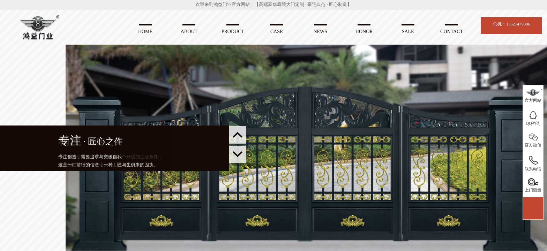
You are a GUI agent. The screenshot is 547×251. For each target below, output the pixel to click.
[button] (237, 154)
